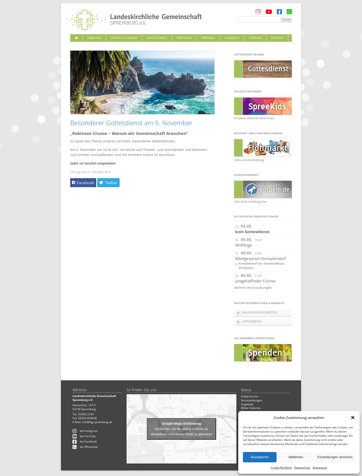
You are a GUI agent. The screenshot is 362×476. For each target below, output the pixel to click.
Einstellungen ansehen (335, 457)
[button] (352, 417)
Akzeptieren (259, 457)
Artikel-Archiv (249, 396)
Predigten (184, 38)
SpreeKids (208, 38)
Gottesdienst (157, 38)
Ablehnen (295, 457)
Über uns (94, 38)
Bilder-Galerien (251, 408)
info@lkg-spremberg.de (97, 422)
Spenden (255, 38)
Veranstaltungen (124, 38)
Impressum (320, 468)
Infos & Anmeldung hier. (250, 201)
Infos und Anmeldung (249, 160)
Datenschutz (302, 468)
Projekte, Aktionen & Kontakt (254, 118)
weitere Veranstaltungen (253, 287)
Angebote (232, 38)
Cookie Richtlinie (281, 468)
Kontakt (277, 38)
